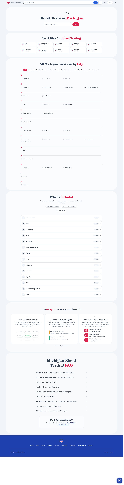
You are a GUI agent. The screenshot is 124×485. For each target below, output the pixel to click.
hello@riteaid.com (63, 425)
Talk (95, 2)
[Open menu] (115, 2)
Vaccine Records (82, 445)
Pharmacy (56, 445)
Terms (111, 452)
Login (109, 2)
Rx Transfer (64, 445)
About (37, 445)
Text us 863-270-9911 (16, 2)
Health (43, 445)
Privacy (106, 452)
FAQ (105, 2)
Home (54, 13)
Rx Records (72, 445)
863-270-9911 (71, 423)
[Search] (100, 2)
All (25, 70)
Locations (60, 13)
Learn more (61, 211)
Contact (90, 445)
